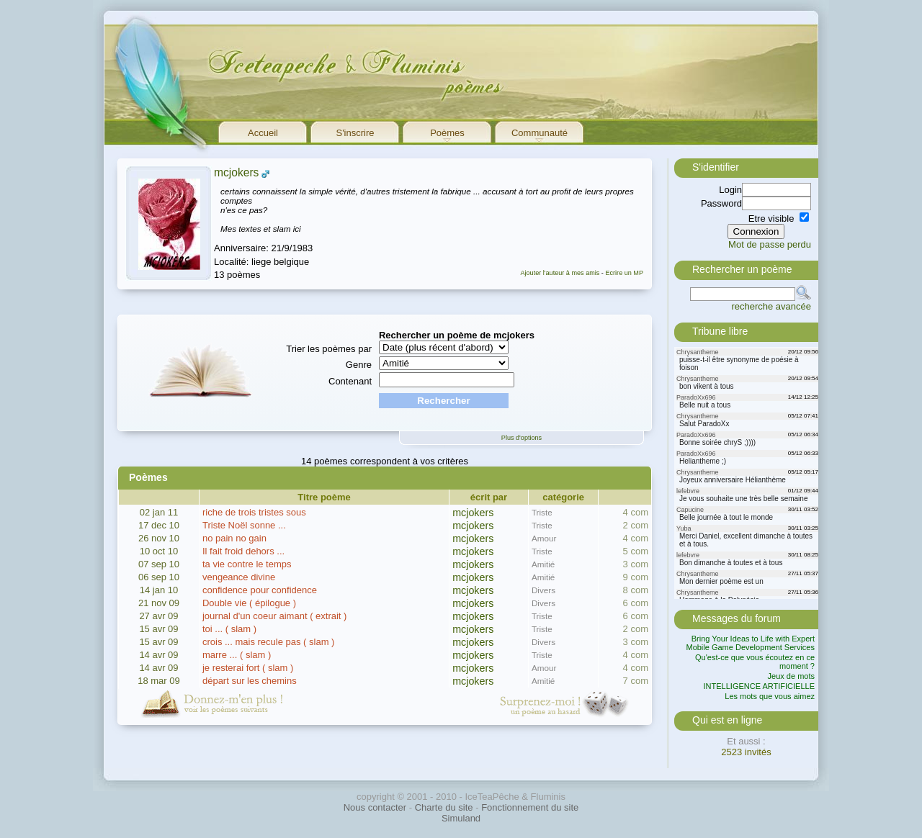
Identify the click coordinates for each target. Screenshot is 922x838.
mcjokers (236, 172)
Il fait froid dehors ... (243, 551)
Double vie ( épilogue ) (249, 603)
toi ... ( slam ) (229, 628)
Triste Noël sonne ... (244, 525)
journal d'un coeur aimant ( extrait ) (274, 616)
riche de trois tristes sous (254, 512)
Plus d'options (521, 437)
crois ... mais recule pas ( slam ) (268, 641)
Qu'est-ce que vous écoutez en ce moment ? (755, 661)
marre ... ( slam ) (236, 654)
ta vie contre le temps (247, 564)
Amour (544, 538)
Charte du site (444, 807)
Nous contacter (375, 807)
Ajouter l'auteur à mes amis (559, 272)
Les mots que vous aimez (770, 696)
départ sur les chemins (249, 680)
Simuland (461, 818)
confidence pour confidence (259, 590)
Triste (542, 512)
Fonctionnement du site (529, 807)
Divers (543, 590)
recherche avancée (771, 306)
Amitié (543, 564)
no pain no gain (234, 538)
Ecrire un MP (624, 272)
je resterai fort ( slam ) (247, 667)
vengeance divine (238, 577)
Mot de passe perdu (769, 244)
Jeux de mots (791, 676)
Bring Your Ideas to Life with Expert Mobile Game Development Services (750, 643)
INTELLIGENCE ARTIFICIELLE (759, 686)
